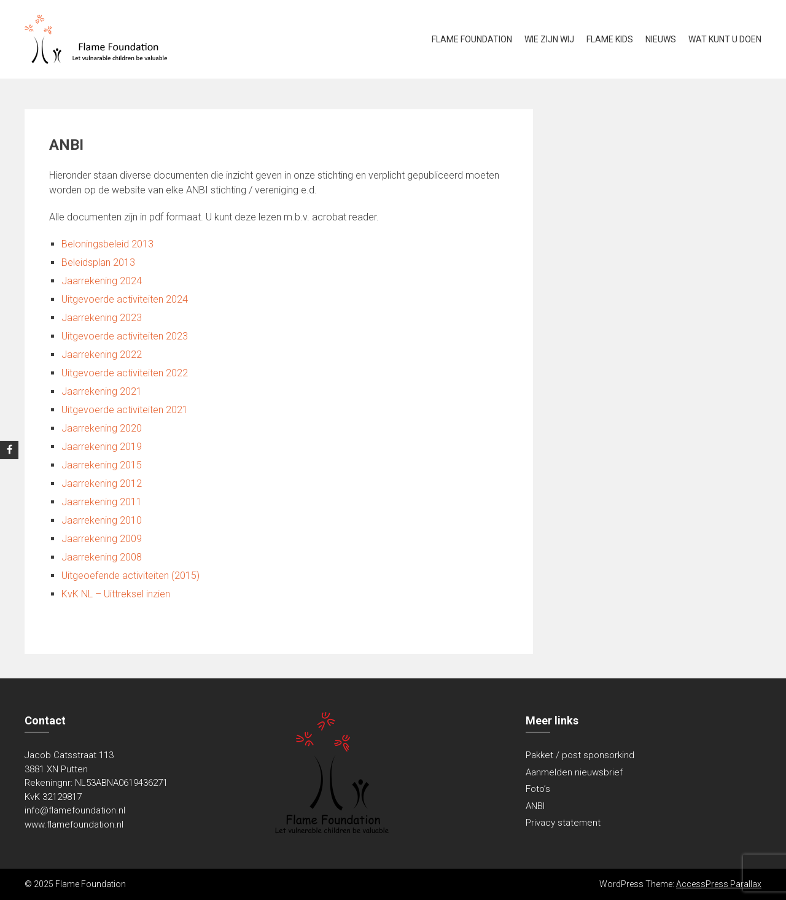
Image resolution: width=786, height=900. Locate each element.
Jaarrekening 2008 (101, 557)
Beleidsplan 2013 (98, 262)
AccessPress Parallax (718, 884)
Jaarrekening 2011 (101, 502)
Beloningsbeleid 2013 (107, 244)
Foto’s (538, 788)
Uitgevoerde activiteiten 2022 (124, 373)
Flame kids (609, 39)
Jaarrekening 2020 (101, 428)
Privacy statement (563, 822)
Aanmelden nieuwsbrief (574, 772)
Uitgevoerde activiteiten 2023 (124, 336)
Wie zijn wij (549, 39)
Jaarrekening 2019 (101, 446)
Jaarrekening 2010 (101, 520)
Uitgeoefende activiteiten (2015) (130, 575)
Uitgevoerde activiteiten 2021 (124, 410)
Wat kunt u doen (724, 39)
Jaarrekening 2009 (101, 539)
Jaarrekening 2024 (101, 281)
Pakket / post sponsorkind (580, 755)
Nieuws (660, 39)
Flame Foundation (472, 39)
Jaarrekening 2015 (101, 465)
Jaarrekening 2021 (101, 391)
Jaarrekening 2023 (101, 318)
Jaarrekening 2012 (101, 483)
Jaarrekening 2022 (101, 354)
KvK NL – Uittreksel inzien (115, 594)
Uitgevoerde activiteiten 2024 (124, 299)
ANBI (535, 806)
